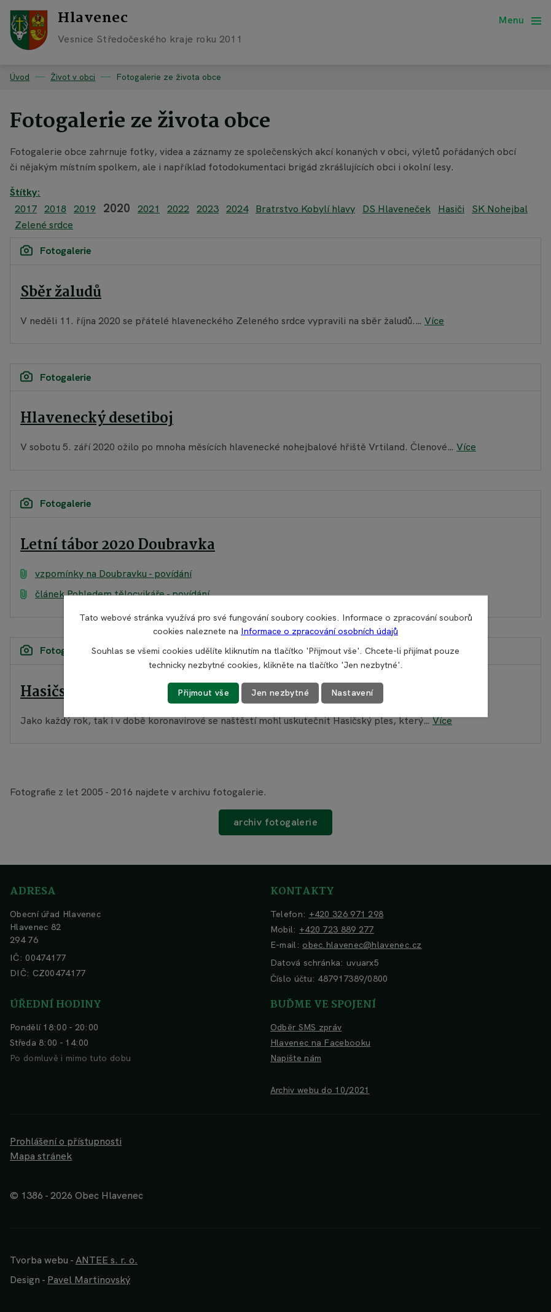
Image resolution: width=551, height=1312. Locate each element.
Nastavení (352, 692)
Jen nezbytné (280, 692)
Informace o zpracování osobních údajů (319, 631)
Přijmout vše (203, 692)
